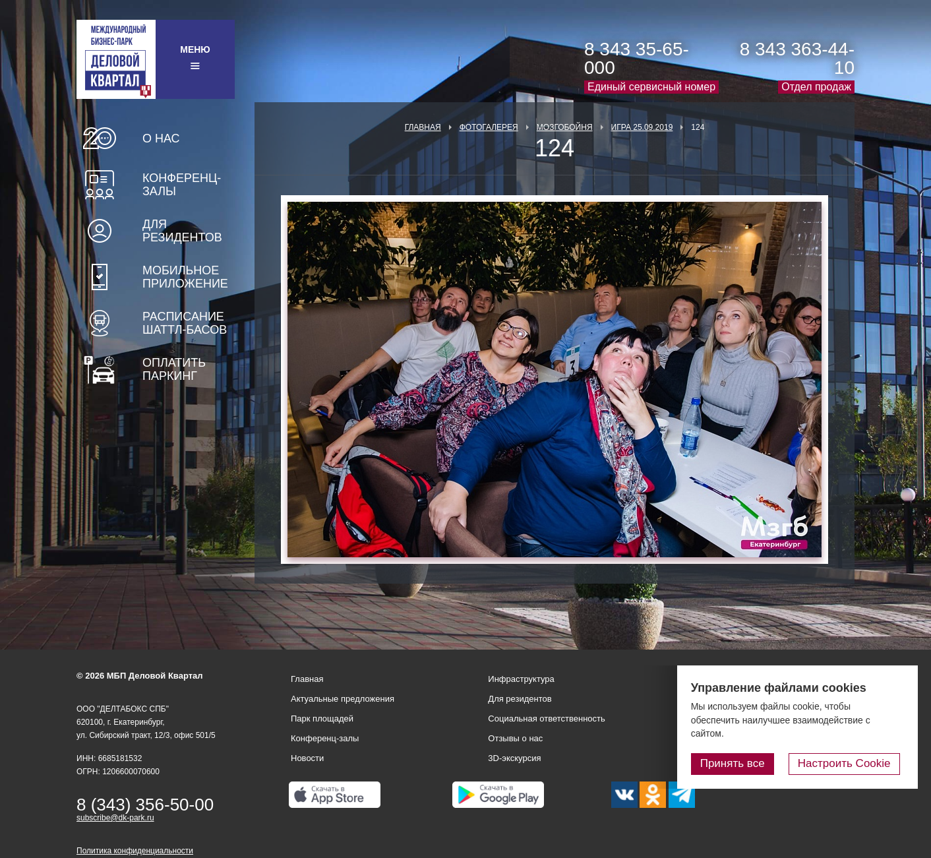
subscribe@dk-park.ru (115, 817)
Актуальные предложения (342, 699)
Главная (423, 127)
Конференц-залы (181, 184)
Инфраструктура (521, 679)
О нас (161, 138)
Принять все (741, 764)
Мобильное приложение (185, 277)
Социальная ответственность (546, 718)
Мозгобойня (565, 127)
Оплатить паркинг (174, 369)
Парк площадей (322, 718)
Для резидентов (182, 231)
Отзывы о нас (515, 738)
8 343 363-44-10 (797, 58)
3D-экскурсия (514, 758)
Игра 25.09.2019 (642, 127)
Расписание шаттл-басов (184, 323)
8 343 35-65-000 (636, 58)
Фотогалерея (489, 127)
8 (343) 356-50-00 (145, 804)
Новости (307, 758)
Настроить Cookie (848, 764)
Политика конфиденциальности (134, 850)
